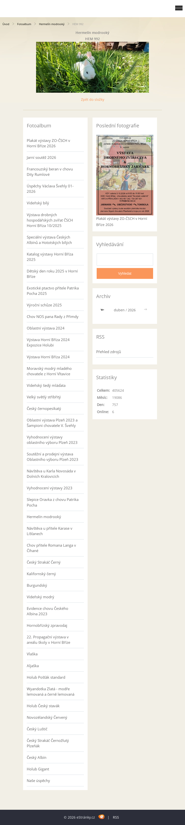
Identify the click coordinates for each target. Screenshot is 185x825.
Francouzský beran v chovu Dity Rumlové (50, 171)
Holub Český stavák (43, 705)
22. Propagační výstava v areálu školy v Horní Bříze (48, 639)
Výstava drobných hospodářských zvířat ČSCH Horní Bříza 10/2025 (50, 220)
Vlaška (32, 653)
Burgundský (37, 585)
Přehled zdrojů (108, 351)
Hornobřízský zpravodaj (47, 625)
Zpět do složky (92, 99)
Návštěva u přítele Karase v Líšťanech (49, 531)
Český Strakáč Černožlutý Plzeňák (48, 743)
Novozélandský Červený (47, 717)
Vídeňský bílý (38, 202)
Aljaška (33, 665)
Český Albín (36, 757)
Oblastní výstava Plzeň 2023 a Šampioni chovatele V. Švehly (52, 423)
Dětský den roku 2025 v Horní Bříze (52, 274)
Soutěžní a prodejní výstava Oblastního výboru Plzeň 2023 (52, 456)
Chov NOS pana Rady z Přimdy (53, 316)
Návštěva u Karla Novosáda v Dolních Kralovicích (51, 473)
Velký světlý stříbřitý (44, 396)
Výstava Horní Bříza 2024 (48, 356)
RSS (116, 817)
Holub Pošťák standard (46, 677)
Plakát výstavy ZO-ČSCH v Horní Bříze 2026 (48, 143)
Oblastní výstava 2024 (46, 328)
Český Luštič (37, 728)
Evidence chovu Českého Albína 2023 (47, 611)
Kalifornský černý (41, 573)
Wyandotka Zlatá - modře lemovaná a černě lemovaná (50, 691)
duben (119, 310)
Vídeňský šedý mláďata (46, 385)
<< (103, 310)
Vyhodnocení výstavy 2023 (49, 487)
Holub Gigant (38, 768)
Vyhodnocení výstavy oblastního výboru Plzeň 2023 (52, 440)
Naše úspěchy (38, 780)
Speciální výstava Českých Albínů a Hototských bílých (49, 240)
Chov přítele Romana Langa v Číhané (51, 548)
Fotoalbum (24, 24)
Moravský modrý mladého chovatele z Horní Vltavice (49, 371)
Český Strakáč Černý (44, 562)
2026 (132, 310)
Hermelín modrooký (52, 24)
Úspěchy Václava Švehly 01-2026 (50, 188)
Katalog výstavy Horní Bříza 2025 (50, 257)
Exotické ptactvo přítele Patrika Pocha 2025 (53, 290)
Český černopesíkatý (44, 408)
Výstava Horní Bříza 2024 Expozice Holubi (48, 342)
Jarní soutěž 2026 (41, 157)
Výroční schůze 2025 (44, 304)
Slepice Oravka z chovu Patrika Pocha (53, 502)
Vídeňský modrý (40, 596)
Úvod (5, 24)
